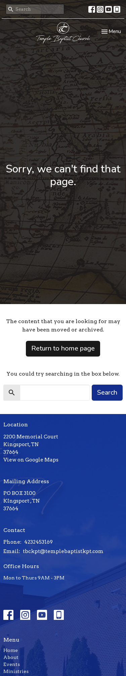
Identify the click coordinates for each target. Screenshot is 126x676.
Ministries (16, 671)
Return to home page (63, 348)
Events (11, 664)
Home (10, 650)
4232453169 (38, 542)
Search (107, 392)
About (10, 657)
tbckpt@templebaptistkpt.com (63, 551)
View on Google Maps (30, 460)
